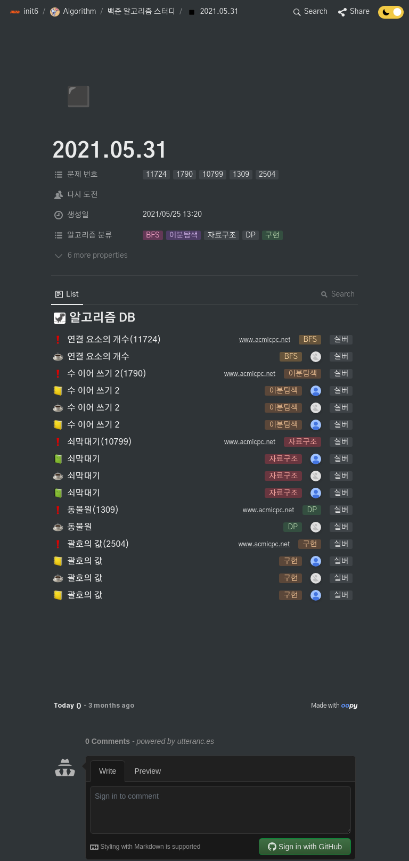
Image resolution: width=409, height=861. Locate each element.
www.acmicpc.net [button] (264, 340)
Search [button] (338, 294)
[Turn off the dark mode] (391, 16)
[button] (24, 12)
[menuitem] (67, 294)
